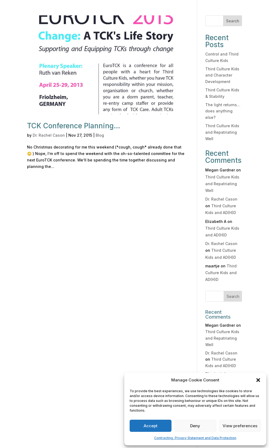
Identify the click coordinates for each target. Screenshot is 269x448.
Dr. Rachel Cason (49, 135)
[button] (258, 380)
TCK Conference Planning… (73, 126)
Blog (100, 135)
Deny (195, 425)
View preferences (240, 425)
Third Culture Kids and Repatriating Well (222, 132)
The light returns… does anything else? (222, 111)
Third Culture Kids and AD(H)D (221, 273)
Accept (150, 425)
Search (232, 21)
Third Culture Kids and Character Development (222, 75)
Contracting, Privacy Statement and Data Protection (195, 438)
